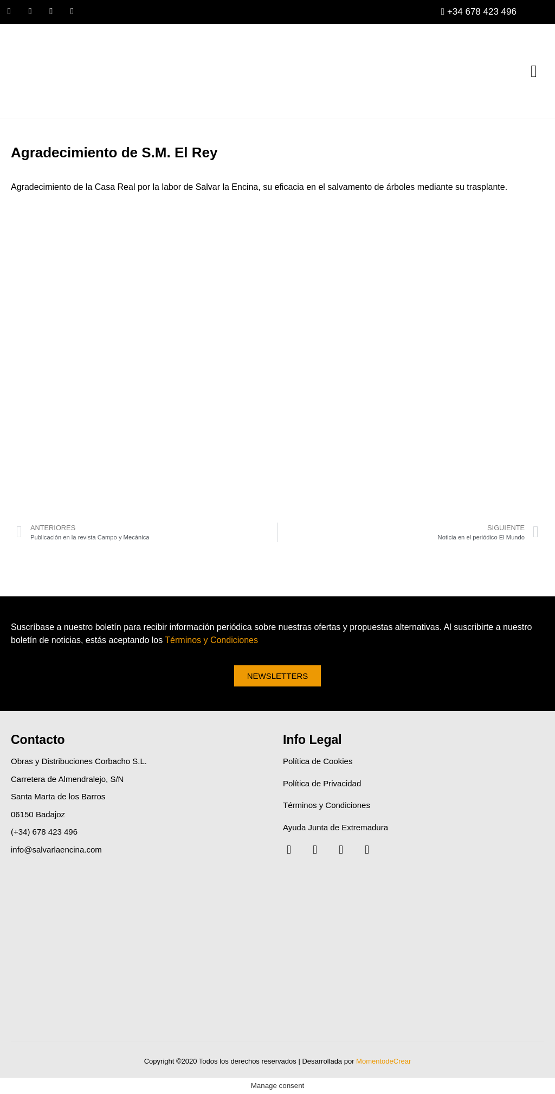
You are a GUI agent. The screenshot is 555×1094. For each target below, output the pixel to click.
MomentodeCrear (383, 1062)
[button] (533, 71)
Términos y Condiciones (211, 640)
